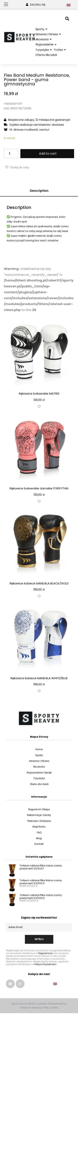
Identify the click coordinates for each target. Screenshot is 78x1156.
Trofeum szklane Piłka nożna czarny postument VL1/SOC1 (41, 871)
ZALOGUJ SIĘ (37, 4)
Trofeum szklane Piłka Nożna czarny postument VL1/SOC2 (41, 886)
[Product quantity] (11, 157)
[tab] (39, 194)
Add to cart (48, 157)
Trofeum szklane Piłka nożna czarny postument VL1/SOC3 (41, 900)
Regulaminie (45, 957)
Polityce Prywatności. (45, 968)
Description (39, 194)
